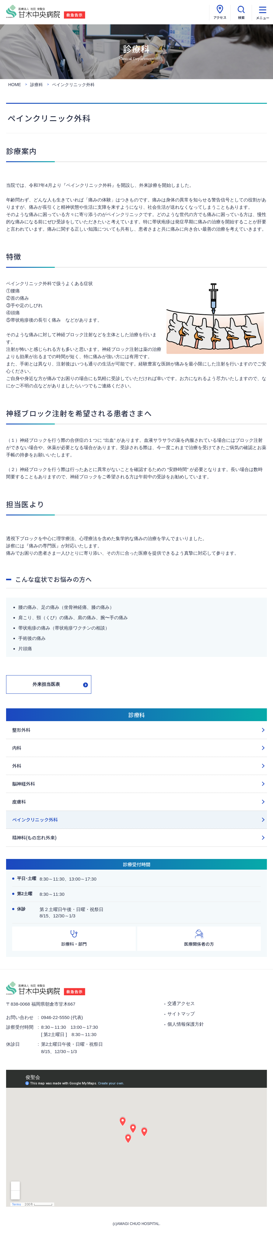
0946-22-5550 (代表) (62, 1017)
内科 (16, 748)
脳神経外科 (23, 783)
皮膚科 (19, 801)
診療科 (136, 715)
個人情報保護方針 (185, 1024)
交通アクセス (181, 1003)
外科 (16, 766)
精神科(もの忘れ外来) (34, 837)
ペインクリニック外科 (35, 819)
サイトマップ (181, 1013)
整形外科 (21, 730)
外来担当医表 (46, 684)
